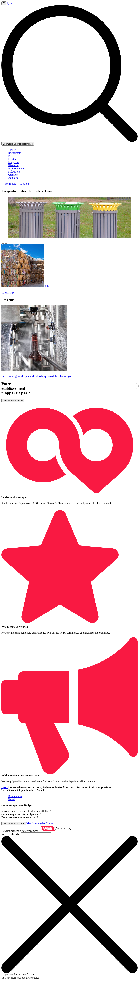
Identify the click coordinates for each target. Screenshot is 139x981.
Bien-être (13, 165)
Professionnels (16, 168)
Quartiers (13, 174)
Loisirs (12, 159)
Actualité (13, 177)
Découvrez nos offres (13, 823)
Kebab (11, 799)
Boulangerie (15, 796)
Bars (10, 156)
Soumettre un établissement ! (18, 143)
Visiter (12, 149)
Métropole (14, 171)
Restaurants (14, 152)
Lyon (10, 3)
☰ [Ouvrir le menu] (4, 3)
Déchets (24, 183)
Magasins (13, 162)
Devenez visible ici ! (13, 400)
